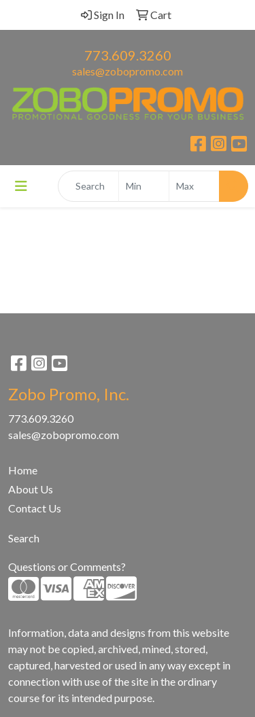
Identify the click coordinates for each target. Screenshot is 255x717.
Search (23, 537)
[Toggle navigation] (21, 186)
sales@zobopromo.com (127, 71)
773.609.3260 (127, 55)
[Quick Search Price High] (194, 186)
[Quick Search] (88, 186)
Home (22, 470)
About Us (30, 489)
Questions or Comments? (67, 566)
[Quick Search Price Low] (143, 186)
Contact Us (34, 508)
